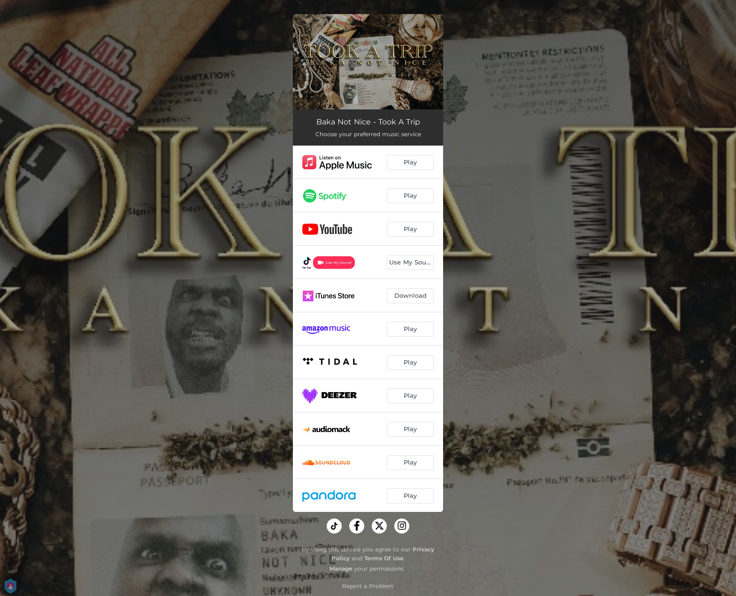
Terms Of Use (384, 558)
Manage (341, 568)
